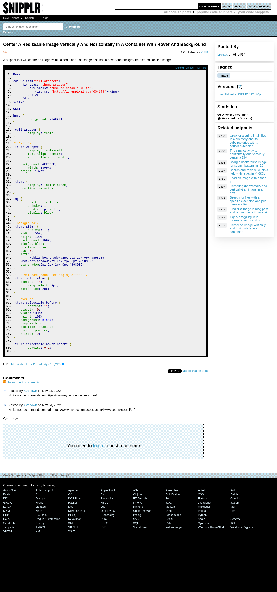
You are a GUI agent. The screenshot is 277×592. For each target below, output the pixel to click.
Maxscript (204, 559)
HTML (104, 555)
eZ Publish (140, 551)
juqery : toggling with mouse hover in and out (246, 218)
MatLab (170, 559)
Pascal (202, 563)
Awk (233, 542)
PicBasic (41, 567)
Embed (190, 67)
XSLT (71, 584)
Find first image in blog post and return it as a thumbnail (249, 210)
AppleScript (108, 542)
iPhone (137, 555)
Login (44, 17)
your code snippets (253, 12)
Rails (6, 571)
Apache (73, 542)
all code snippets (177, 12)
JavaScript (204, 555)
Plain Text (201, 67)
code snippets (209, 6)
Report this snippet (195, 423)
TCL (233, 575)
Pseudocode (173, 567)
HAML (39, 555)
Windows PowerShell (211, 579)
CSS (204, 52)
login (98, 498)
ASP (136, 542)
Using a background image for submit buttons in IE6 (248, 163)
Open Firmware (142, 563)
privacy (239, 6)
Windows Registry (241, 579)
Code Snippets (13, 527)
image (224, 75)
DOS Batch (75, 551)
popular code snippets (215, 12)
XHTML (8, 584)
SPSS (104, 575)
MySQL (40, 563)
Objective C (108, 563)
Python (202, 567)
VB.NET (73, 579)
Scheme (235, 571)
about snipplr (259, 6)
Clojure (137, 547)
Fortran (202, 551)
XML (39, 584)
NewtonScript (76, 563)
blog (226, 6)
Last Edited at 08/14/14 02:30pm (240, 94)
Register (30, 17)
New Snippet (11, 17)
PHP (6, 567)
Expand (179, 67)
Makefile (138, 559)
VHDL (104, 579)
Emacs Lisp (108, 551)
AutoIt (201, 542)
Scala (201, 571)
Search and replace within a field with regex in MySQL (249, 171)
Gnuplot (235, 551)
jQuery (235, 555)
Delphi (234, 547)
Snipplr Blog (37, 527)
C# (70, 547)
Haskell (72, 555)
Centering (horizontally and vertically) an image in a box (248, 189)
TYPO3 (40, 579)
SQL (136, 575)
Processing (107, 567)
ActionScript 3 (44, 542)
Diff (5, 551)
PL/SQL (73, 567)
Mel (232, 559)
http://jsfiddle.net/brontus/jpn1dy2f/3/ (36, 417)
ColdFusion (173, 547)
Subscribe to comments (21, 435)
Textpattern (10, 579)
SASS (169, 571)
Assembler (172, 542)
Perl (232, 563)
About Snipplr (60, 527)
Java (168, 555)
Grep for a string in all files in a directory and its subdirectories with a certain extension (248, 141)
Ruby (104, 571)
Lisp (70, 559)
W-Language (174, 579)
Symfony (203, 575)
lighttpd (41, 559)
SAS (136, 571)
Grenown (30, 443)
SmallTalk (9, 575)
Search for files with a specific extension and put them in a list (248, 201)
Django (40, 551)
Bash (6, 547)
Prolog (137, 567)
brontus (222, 54)
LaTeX (7, 559)
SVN (168, 575)
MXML (7, 563)
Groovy (7, 555)
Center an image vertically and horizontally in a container (248, 228)
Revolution (74, 571)
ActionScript (10, 542)
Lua (103, 559)
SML (71, 575)
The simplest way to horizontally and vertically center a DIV (247, 154)
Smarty (40, 575)
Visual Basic (140, 579)
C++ (103, 547)
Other (169, 563)
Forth (169, 551)
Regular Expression (48, 571)
